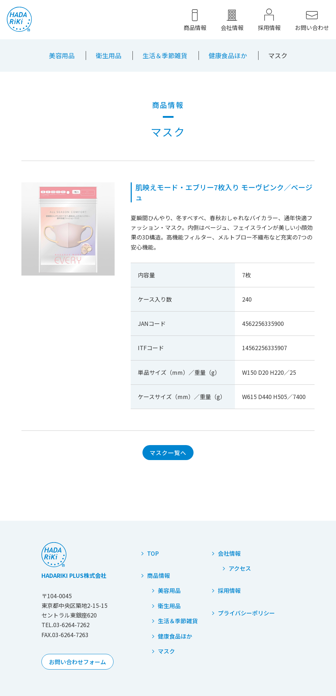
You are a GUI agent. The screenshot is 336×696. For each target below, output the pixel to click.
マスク (166, 651)
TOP (153, 553)
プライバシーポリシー (246, 613)
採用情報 (268, 28)
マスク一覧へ (168, 452)
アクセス (240, 568)
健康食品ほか (228, 55)
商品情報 (194, 28)
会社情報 (231, 28)
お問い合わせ (312, 28)
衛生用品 (108, 55)
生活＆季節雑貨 (164, 55)
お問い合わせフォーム (77, 661)
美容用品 (62, 55)
